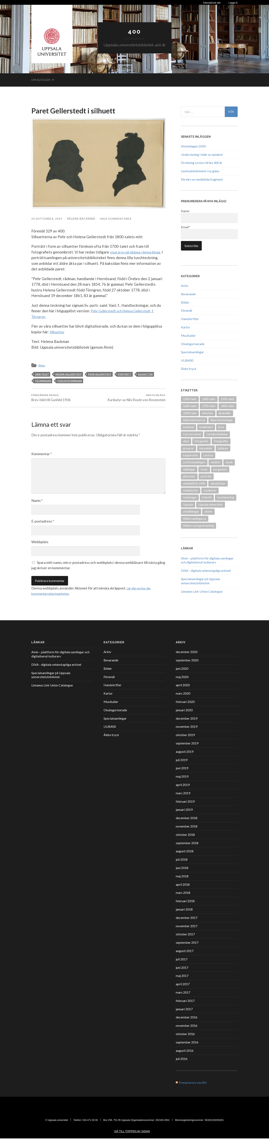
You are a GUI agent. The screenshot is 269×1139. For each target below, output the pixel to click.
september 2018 (187, 843)
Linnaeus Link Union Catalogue (201, 591)
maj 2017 (182, 976)
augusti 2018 (184, 852)
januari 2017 (184, 1009)
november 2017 (186, 926)
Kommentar (41, 454)
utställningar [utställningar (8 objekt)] (191, 511)
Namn (37, 501)
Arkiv (184, 285)
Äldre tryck (188, 368)
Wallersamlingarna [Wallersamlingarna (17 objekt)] (194, 518)
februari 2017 (185, 1001)
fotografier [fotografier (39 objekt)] (221, 441)
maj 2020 (182, 677)
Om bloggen (40, 79)
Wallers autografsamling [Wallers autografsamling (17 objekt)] (198, 525)
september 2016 (187, 1043)
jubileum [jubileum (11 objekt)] (223, 448)
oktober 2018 (185, 835)
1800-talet (42, 374)
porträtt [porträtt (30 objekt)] (206, 476)
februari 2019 (185, 802)
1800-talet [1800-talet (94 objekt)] (227, 405)
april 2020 (183, 685)
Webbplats (39, 542)
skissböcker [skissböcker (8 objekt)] (218, 483)
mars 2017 (183, 993)
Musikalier (188, 335)
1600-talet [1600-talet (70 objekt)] (190, 405)
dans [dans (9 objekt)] (186, 441)
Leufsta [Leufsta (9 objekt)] (208, 455)
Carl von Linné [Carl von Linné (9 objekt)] (192, 434)
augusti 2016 (184, 1051)
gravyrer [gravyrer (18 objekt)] (188, 448)
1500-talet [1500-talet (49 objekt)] (227, 399)
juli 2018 (181, 860)
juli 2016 (181, 1059)
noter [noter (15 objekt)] (204, 469)
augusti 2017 (184, 951)
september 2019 (187, 744)
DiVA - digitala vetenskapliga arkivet (206, 570)
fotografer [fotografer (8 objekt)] (201, 441)
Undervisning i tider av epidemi (202, 154)
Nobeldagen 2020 (193, 146)
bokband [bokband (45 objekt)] (188, 427)
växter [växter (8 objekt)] (208, 511)
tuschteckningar (69, 380)
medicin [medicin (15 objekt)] (215, 462)
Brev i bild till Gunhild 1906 (51, 398)
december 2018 (186, 818)
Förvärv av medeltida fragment (202, 179)
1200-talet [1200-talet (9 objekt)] (190, 399)
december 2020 (186, 652)
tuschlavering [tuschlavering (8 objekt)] (225, 497)
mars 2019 (183, 793)
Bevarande (188, 294)
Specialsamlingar (192, 352)
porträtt (125, 374)
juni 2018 (182, 868)
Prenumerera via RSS (193, 1083)
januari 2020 (184, 710)
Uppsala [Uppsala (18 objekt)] (188, 504)
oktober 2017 (185, 935)
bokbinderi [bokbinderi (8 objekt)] (206, 427)
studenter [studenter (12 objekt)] (210, 490)
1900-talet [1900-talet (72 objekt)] (190, 413)
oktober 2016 (185, 1034)
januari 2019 (184, 810)
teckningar (43, 380)
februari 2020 (185, 702)
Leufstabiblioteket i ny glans (200, 171)
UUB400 (187, 360)
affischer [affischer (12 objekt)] (207, 413)
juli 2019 (181, 760)
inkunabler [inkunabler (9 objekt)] (205, 448)
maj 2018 (182, 877)
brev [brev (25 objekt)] (221, 427)
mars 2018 (183, 893)
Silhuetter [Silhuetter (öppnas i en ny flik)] (58, 331)
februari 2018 (185, 901)
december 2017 (186, 918)
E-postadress (42, 522)
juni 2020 (182, 669)
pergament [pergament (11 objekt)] (220, 469)
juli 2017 (181, 960)
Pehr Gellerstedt (99, 374)
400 (134, 31)
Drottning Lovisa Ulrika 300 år (201, 163)
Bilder (42, 365)
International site (212, 2)
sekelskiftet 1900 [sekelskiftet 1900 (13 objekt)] (194, 483)
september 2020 (187, 661)
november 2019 (186, 727)
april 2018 (183, 885)
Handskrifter (190, 318)
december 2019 (186, 719)
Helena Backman (81, 218)
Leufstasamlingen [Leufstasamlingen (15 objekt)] (194, 462)
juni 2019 (182, 768)
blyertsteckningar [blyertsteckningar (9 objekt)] (221, 420)
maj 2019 (182, 777)
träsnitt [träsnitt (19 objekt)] (207, 497)
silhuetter (145, 374)
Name (209, 216)
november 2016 (186, 1026)
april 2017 (183, 984)
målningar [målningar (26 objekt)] (189, 469)
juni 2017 (182, 968)
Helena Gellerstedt (68, 374)
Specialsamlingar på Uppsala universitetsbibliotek (200, 581)
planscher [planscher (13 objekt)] (189, 476)
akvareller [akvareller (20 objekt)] (225, 413)
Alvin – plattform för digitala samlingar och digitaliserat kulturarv (207, 560)
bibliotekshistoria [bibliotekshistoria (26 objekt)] (194, 420)
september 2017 (187, 943)
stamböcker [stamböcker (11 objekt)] (190, 490)
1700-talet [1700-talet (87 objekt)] (208, 405)
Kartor (185, 327)
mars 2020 (183, 694)
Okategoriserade (192, 343)
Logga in (233, 2)
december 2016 (186, 1018)
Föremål (186, 310)
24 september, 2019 (46, 218)
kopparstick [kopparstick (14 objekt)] (190, 455)
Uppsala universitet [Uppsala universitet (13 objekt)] (210, 504)
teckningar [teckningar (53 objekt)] (190, 497)
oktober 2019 (185, 735)
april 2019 (183, 785)
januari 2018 (184, 910)
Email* (209, 232)
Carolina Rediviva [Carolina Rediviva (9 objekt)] (217, 434)
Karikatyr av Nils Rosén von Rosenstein (136, 398)
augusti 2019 (184, 752)
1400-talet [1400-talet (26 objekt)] (208, 399)
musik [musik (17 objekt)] (229, 462)
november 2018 (186, 827)
